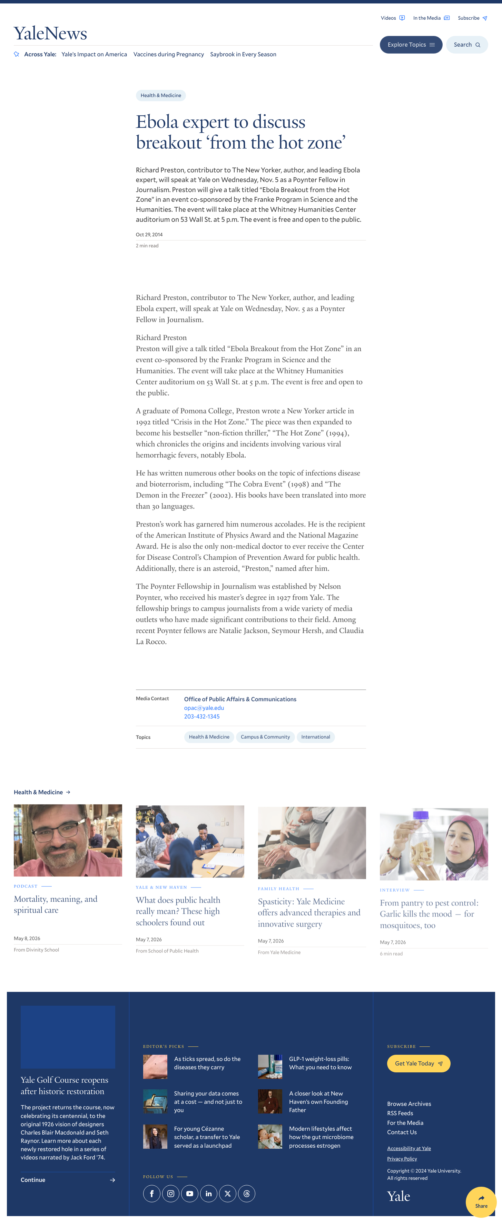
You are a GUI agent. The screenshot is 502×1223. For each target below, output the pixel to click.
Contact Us (402, 1132)
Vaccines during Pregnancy (169, 54)
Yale (398, 1198)
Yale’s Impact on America (94, 54)
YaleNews (50, 35)
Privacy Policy (402, 1158)
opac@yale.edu (204, 713)
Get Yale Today (418, 1063)
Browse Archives (409, 1104)
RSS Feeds (400, 1113)
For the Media (405, 1123)
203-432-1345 (202, 722)
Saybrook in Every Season (243, 54)
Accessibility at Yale (409, 1148)
